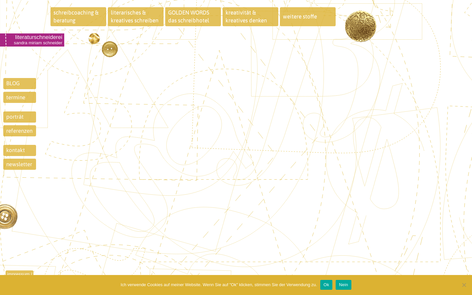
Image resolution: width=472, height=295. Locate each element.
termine (15, 97)
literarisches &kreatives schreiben (134, 16)
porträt (15, 116)
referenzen (19, 131)
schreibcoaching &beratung (76, 16)
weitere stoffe (300, 16)
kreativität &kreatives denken (246, 16)
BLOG (13, 83)
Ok (326, 284)
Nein (343, 284)
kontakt (15, 150)
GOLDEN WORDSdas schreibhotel (188, 16)
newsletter (19, 164)
